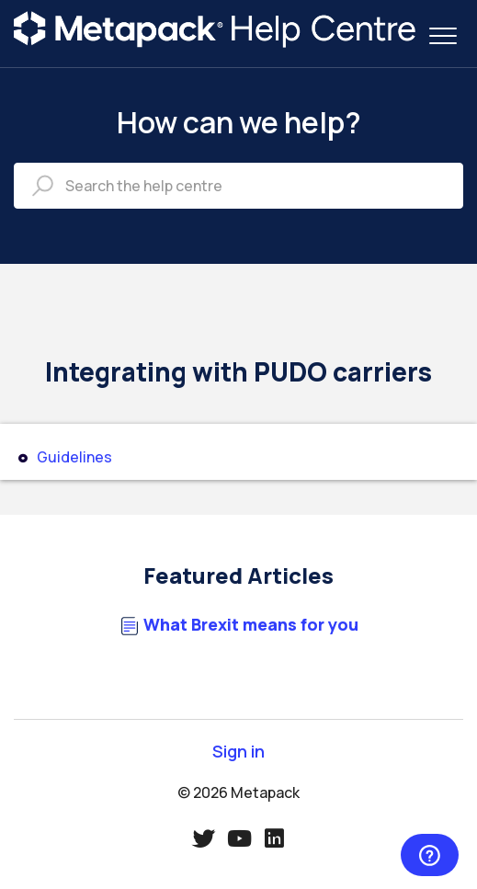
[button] (442, 35)
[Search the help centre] (238, 186)
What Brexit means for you (250, 624)
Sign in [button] (238, 751)
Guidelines (74, 457)
